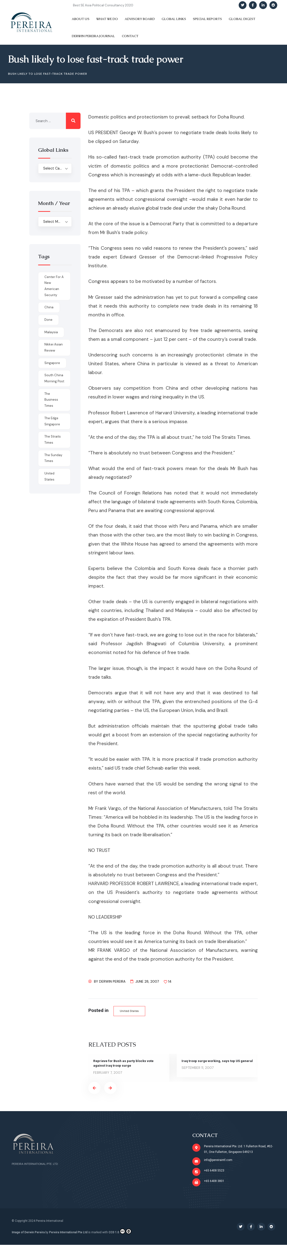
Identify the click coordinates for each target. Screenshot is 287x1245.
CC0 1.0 (120, 1231)
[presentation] (94, 1088)
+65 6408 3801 (214, 1181)
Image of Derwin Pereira (28, 1232)
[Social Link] (242, 5)
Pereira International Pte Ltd (68, 1232)
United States (130, 1011)
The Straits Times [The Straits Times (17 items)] (52, 439)
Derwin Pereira (112, 981)
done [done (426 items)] (48, 320)
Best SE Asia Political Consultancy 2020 (103, 5)
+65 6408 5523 (214, 1170)
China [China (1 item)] (48, 307)
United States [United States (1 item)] (49, 476)
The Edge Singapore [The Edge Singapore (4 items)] (52, 421)
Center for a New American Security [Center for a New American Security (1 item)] (54, 286)
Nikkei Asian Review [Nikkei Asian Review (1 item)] (53, 347)
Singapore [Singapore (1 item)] (52, 363)
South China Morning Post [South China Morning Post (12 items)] (54, 378)
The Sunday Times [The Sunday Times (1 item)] (53, 458)
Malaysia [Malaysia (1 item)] (51, 332)
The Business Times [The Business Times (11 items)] (51, 400)
